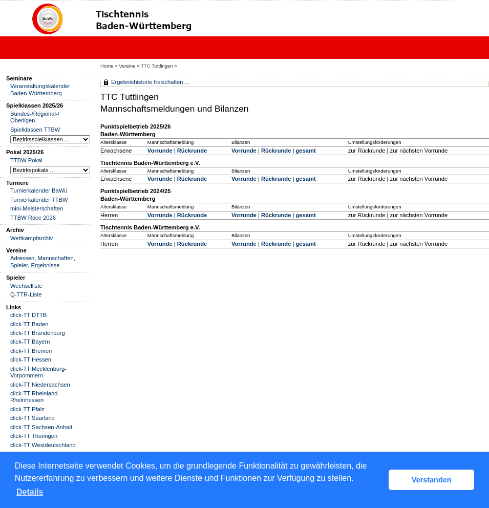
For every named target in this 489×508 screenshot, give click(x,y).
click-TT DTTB (28, 315)
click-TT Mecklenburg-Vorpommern (38, 372)
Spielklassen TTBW (35, 129)
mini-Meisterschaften (36, 208)
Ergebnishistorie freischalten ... (150, 82)
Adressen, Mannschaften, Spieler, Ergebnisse (42, 261)
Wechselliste (26, 286)
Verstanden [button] (432, 480)
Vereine (127, 66)
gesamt (305, 150)
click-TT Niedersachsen (40, 385)
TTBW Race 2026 (33, 218)
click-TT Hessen (30, 359)
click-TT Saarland (32, 418)
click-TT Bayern (30, 341)
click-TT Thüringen (33, 436)
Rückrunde (192, 150)
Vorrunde (160, 150)
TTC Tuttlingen (157, 66)
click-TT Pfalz (27, 409)
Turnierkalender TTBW (39, 200)
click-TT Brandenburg (37, 333)
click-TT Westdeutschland (43, 445)
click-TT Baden (29, 324)
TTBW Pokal (26, 160)
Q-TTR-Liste (26, 294)
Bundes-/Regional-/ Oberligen (34, 117)
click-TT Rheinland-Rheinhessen (34, 396)
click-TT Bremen (31, 351)
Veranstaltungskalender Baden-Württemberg (40, 89)
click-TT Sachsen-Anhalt (41, 427)
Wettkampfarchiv (31, 238)
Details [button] (29, 492)
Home (106, 66)
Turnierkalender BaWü (39, 190)
